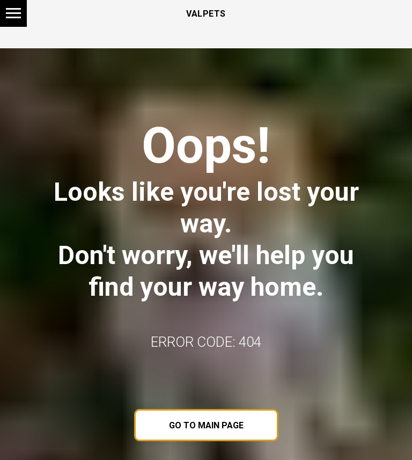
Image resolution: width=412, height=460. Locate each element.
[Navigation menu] (13, 13)
